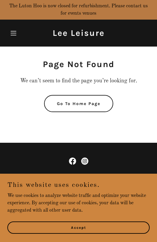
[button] (18, 33)
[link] (79, 34)
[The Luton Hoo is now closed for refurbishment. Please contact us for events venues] (78, 9)
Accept (78, 231)
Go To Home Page (78, 103)
